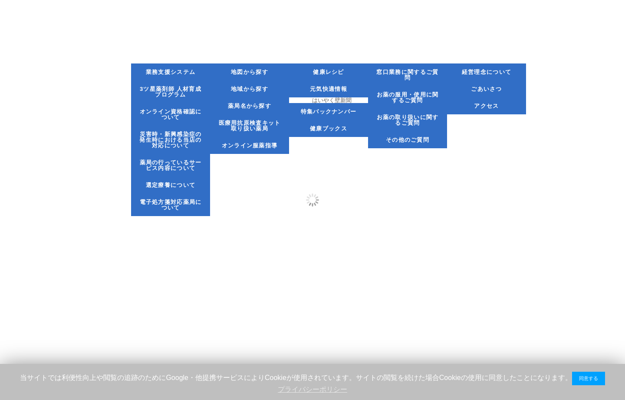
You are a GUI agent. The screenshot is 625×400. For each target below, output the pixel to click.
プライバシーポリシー (312, 389)
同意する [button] (588, 378)
